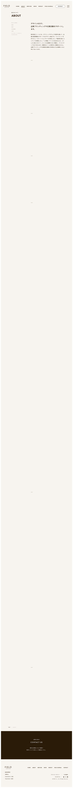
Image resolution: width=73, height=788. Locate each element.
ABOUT (23, 6)
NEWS (35, 6)
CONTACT (66, 767)
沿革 (12, 31)
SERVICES (29, 6)
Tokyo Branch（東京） (9, 778)
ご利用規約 (66, 774)
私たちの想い (14, 22)
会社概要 (13, 29)
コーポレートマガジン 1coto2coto (16, 34)
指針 (12, 27)
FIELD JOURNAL (49, 6)
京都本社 (6, 774)
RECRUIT (40, 6)
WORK (17, 6)
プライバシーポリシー (55, 774)
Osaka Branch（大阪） (9, 776)
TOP (9, 727)
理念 (12, 25)
